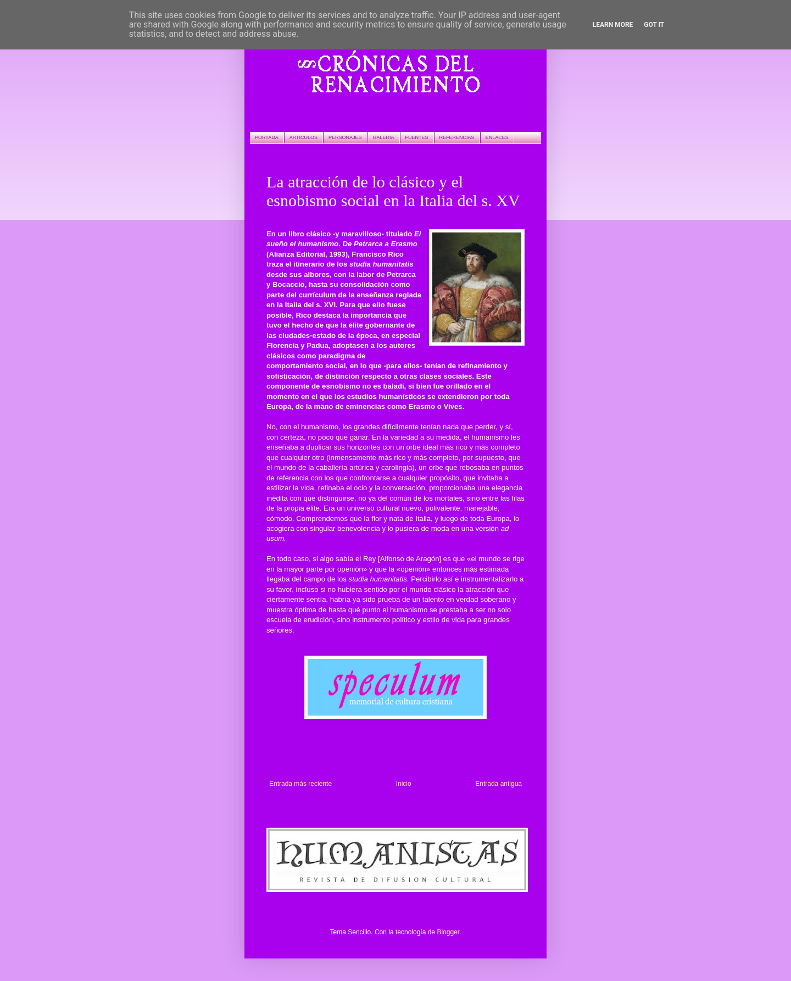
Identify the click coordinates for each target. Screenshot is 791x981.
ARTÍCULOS (303, 137)
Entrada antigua (498, 784)
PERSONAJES (345, 137)
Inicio (403, 784)
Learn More (613, 25)
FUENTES (416, 137)
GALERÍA (383, 137)
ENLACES (497, 137)
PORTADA (266, 137)
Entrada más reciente (300, 784)
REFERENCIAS (457, 137)
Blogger (448, 932)
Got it (654, 25)
